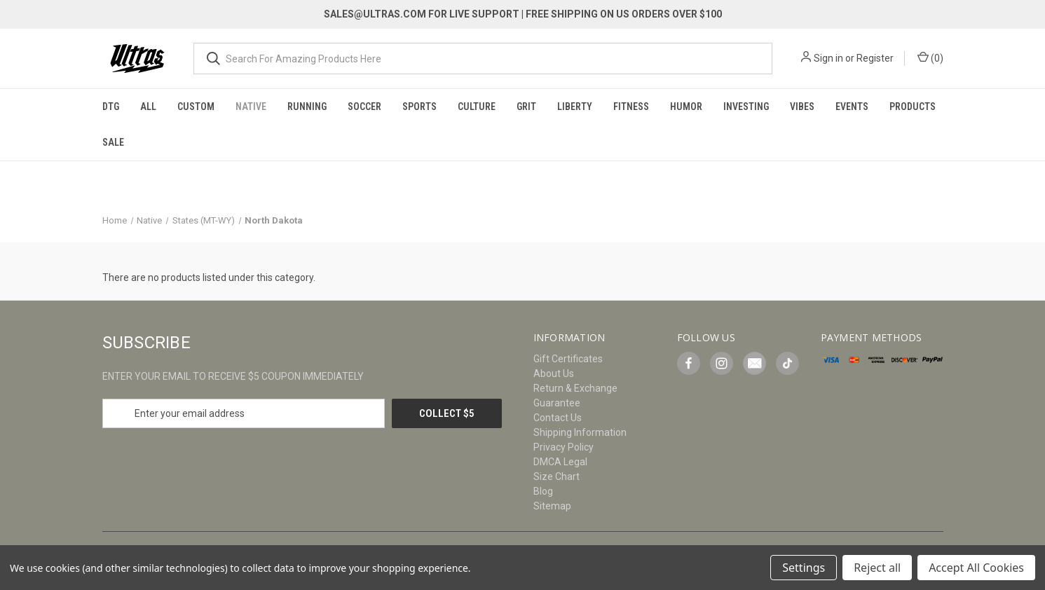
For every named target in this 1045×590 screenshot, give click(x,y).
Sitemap (552, 506)
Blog (543, 491)
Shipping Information (580, 432)
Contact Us (557, 417)
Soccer (364, 106)
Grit (526, 106)
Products (912, 106)
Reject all (877, 567)
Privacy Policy (563, 447)
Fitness (631, 106)
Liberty (574, 106)
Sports (419, 106)
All (148, 106)
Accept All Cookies (976, 567)
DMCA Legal (560, 461)
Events (851, 106)
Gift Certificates (568, 358)
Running (307, 106)
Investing (746, 106)
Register (875, 58)
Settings (803, 567)
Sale (113, 142)
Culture (477, 106)
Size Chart (556, 476)
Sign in (828, 58)
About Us (553, 373)
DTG (110, 106)
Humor (686, 106)
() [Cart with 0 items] (930, 57)
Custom (195, 106)
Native (250, 106)
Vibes (802, 106)
